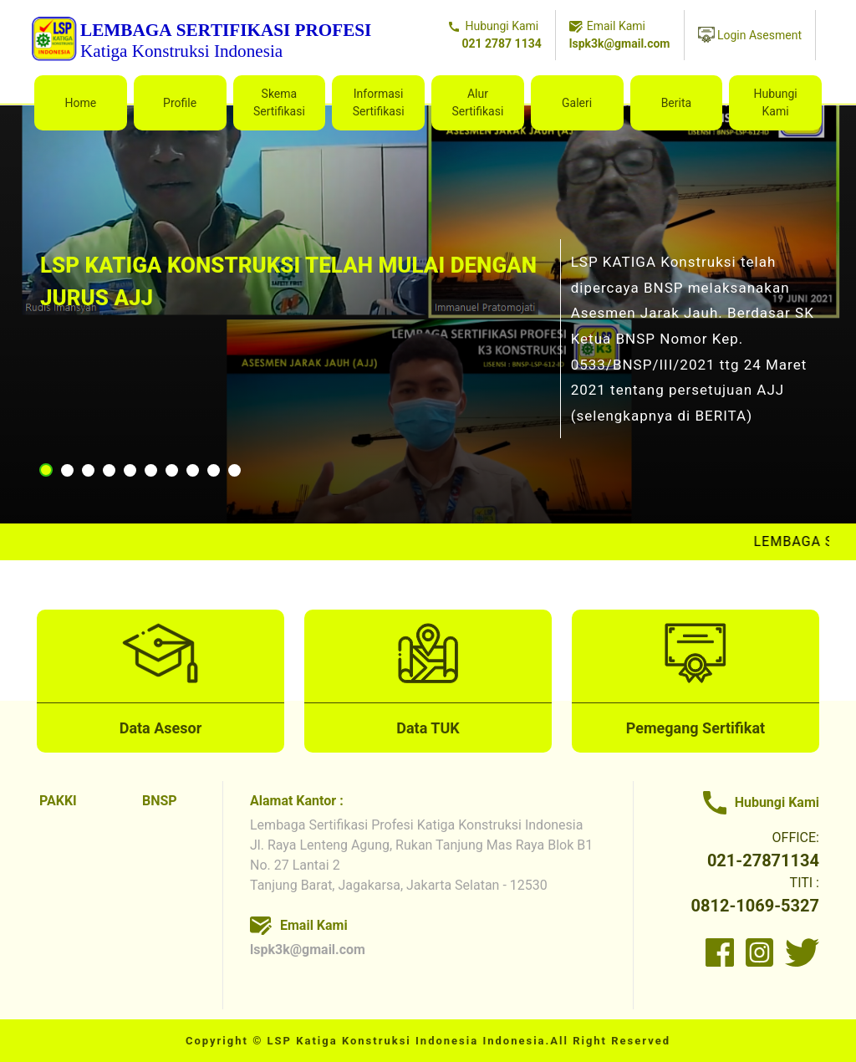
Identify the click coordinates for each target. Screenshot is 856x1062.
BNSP (159, 801)
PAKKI (58, 801)
